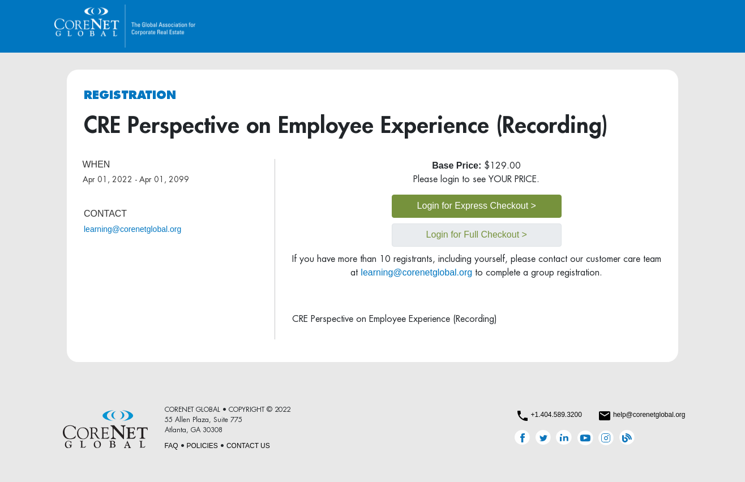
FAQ (171, 446)
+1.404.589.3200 (555, 415)
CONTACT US (248, 446)
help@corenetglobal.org (649, 415)
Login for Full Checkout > (476, 234)
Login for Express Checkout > (476, 205)
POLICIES (202, 446)
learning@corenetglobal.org (132, 229)
